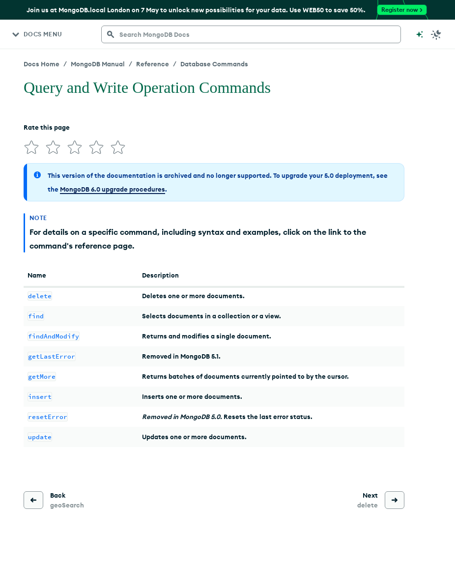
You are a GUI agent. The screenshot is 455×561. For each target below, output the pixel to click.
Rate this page (47, 127)
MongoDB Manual (98, 64)
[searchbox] (251, 34)
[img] (31, 147)
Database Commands (214, 64)
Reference (152, 64)
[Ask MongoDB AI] (420, 34)
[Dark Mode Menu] (436, 34)
